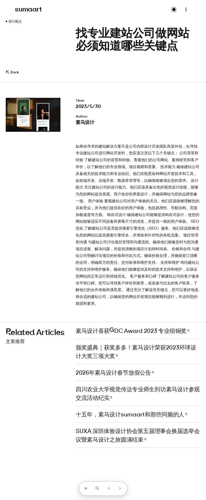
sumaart (28, 9)
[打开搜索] (97, 488)
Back (12, 72)
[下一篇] (120, 488)
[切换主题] (174, 9)
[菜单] (186, 9)
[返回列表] (86, 488)
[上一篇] (108, 488)
